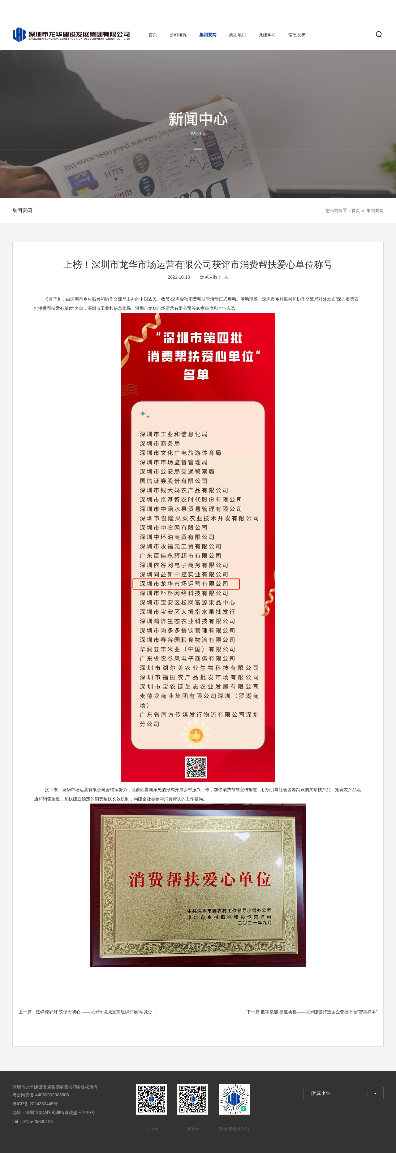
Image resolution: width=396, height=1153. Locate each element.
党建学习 (267, 34)
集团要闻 (208, 34)
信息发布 (297, 34)
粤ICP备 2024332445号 (35, 1103)
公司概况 (178, 34)
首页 (152, 34)
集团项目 (237, 34)
